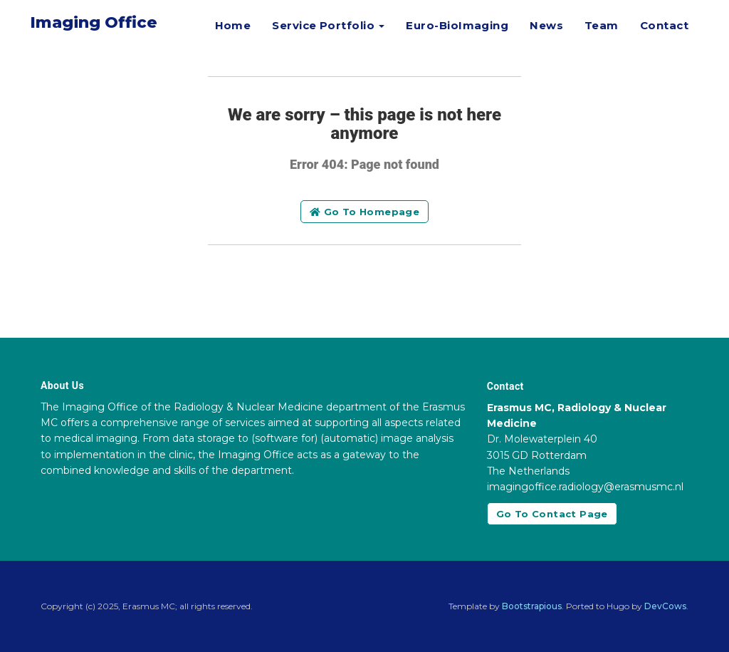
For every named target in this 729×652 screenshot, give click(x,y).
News (546, 25)
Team (601, 25)
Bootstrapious (532, 606)
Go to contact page (552, 513)
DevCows (665, 606)
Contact (664, 25)
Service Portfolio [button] (328, 25)
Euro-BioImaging (457, 25)
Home (233, 25)
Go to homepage (364, 211)
